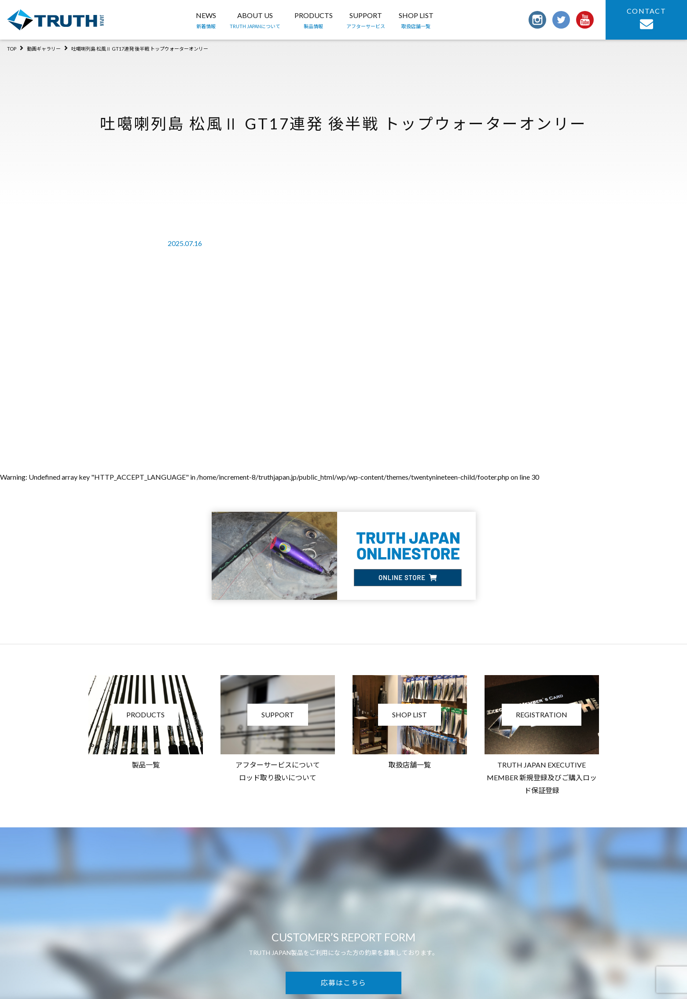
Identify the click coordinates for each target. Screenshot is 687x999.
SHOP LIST (416, 21)
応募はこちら (344, 982)
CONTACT (646, 19)
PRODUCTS (313, 21)
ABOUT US (255, 21)
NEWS (206, 21)
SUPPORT (365, 21)
